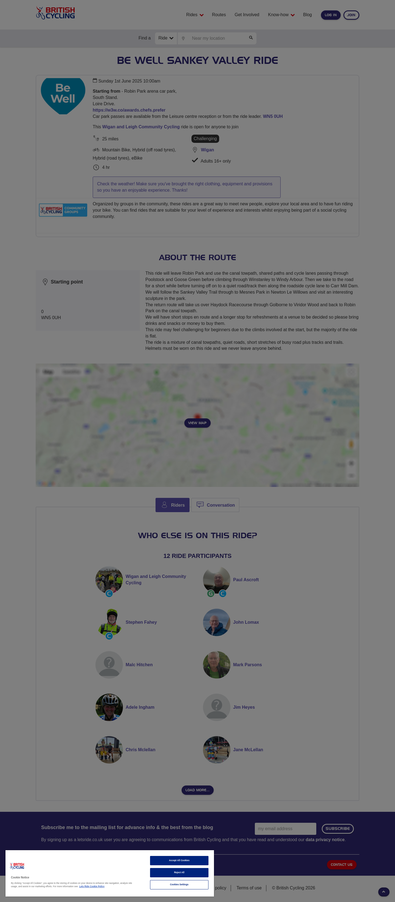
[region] (109, 873)
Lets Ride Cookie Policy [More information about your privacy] (92, 886)
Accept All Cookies (179, 860)
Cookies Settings (179, 884)
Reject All (179, 872)
